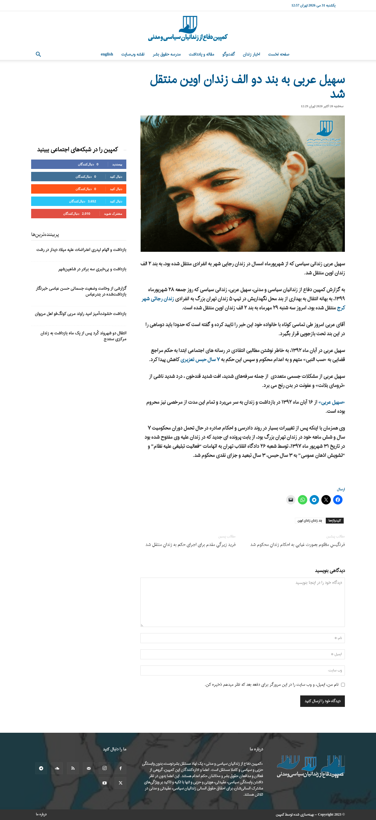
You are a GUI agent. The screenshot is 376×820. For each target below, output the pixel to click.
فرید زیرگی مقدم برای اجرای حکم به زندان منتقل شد (190, 545)
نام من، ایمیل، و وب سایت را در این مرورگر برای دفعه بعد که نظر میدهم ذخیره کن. (272, 684)
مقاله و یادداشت (201, 54)
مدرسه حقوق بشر (167, 54)
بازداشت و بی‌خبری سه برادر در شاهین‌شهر (92, 269)
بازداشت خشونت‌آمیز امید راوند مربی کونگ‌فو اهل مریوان (80, 314)
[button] (38, 55)
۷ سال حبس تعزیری (200, 359)
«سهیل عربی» (331, 402)
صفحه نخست (278, 54)
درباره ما (41, 814)
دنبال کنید (116, 176)
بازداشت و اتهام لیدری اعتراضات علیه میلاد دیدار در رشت (81, 250)
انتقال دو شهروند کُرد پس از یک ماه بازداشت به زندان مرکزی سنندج (83, 336)
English (107, 54)
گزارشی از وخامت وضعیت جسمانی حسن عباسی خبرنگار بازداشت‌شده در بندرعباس (81, 291)
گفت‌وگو (228, 54)
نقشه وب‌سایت (133, 54)
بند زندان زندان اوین (310, 521)
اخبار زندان (251, 54)
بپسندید (117, 164)
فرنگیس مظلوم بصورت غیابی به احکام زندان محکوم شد (297, 545)
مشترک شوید (113, 213)
